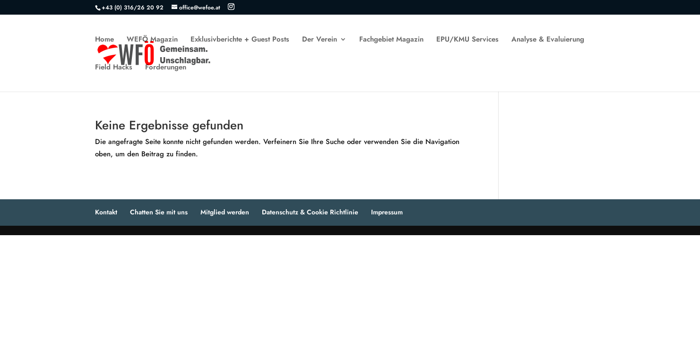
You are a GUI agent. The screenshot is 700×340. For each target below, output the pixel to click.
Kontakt (106, 212)
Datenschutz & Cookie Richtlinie (310, 212)
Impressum (387, 212)
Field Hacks (113, 68)
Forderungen (165, 68)
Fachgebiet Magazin (391, 40)
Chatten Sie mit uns (159, 212)
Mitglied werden (224, 212)
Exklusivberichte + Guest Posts (239, 40)
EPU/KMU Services (467, 40)
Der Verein (319, 40)
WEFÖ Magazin (152, 40)
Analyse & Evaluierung (547, 40)
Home (104, 40)
